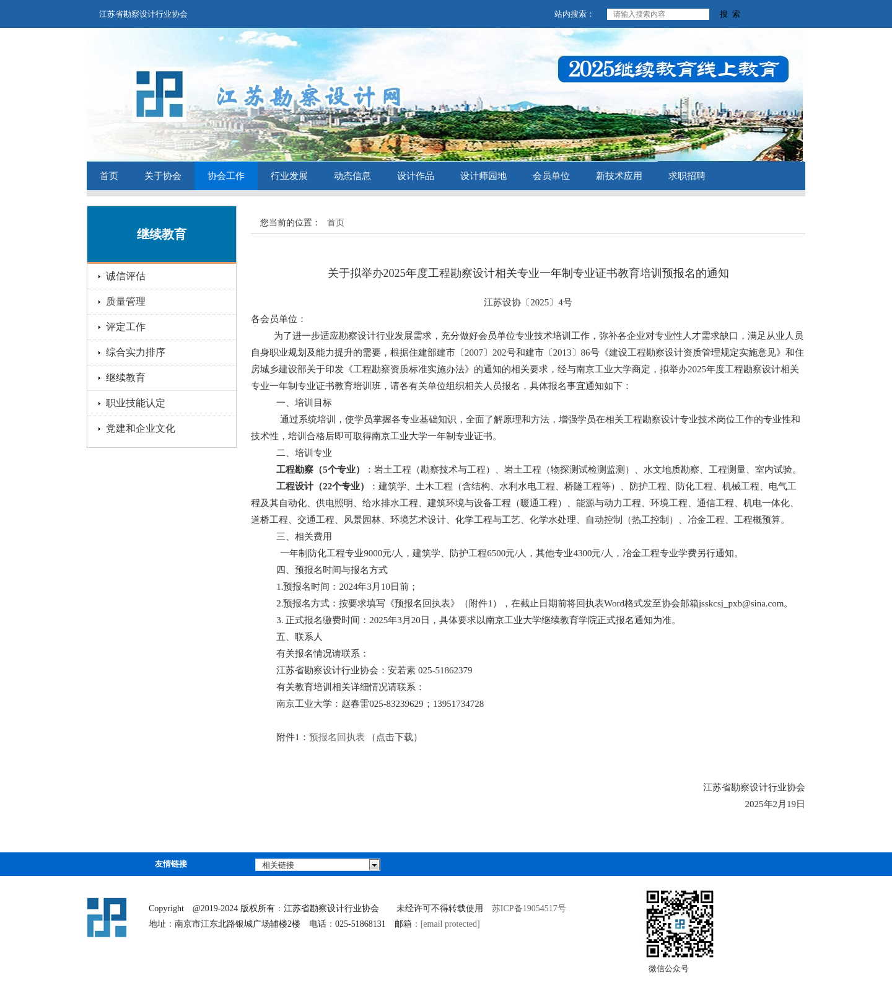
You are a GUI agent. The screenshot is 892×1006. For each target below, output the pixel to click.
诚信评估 (126, 276)
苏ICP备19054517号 (529, 908)
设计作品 (415, 176)
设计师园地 (483, 176)
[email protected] (450, 924)
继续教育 (126, 377)
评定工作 (126, 326)
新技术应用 (619, 176)
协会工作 (226, 176)
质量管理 (126, 301)
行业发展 (289, 176)
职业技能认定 (135, 403)
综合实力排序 (135, 352)
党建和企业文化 (140, 428)
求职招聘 (687, 176)
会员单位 (551, 176)
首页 (109, 176)
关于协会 (162, 176)
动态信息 (352, 176)
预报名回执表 (337, 737)
